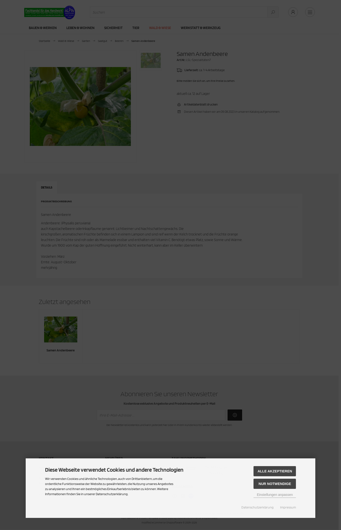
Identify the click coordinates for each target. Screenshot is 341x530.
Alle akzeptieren (275, 471)
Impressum (288, 507)
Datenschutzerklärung (257, 507)
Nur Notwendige (275, 484)
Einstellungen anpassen (275, 495)
